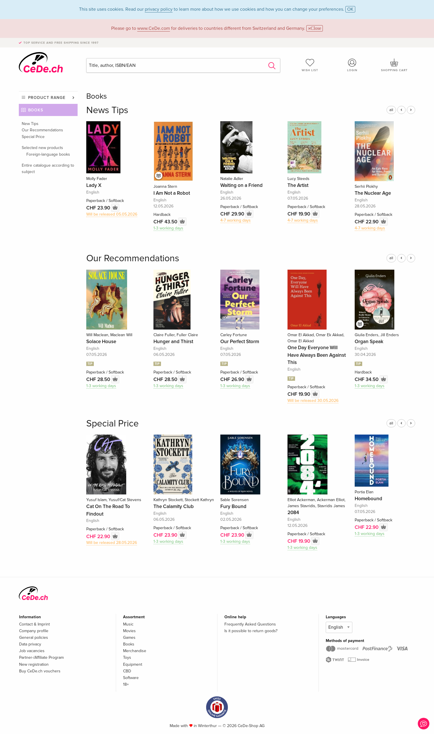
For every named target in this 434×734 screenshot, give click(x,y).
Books (35, 110)
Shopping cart (394, 65)
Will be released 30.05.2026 (312, 400)
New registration (34, 664)
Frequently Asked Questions (250, 624)
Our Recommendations (42, 130)
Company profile (33, 630)
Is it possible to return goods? (250, 630)
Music (128, 624)
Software (131, 677)
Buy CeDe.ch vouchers (40, 671)
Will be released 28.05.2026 (111, 542)
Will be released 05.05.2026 (111, 214)
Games (129, 637)
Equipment (132, 664)
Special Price (33, 136)
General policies (33, 637)
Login (352, 65)
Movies (129, 630)
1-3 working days (168, 228)
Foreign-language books (48, 154)
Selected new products (42, 147)
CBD (127, 671)
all (391, 110)
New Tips (30, 123)
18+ (126, 684)
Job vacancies (32, 650)
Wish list (310, 65)
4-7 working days (235, 220)
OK (350, 9)
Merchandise (134, 650)
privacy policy (159, 9)
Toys (127, 657)
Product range (46, 97)
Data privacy (30, 644)
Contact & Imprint (34, 624)
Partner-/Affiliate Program (41, 657)
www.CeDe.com (153, 28)
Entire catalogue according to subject (48, 168)
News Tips (107, 110)
